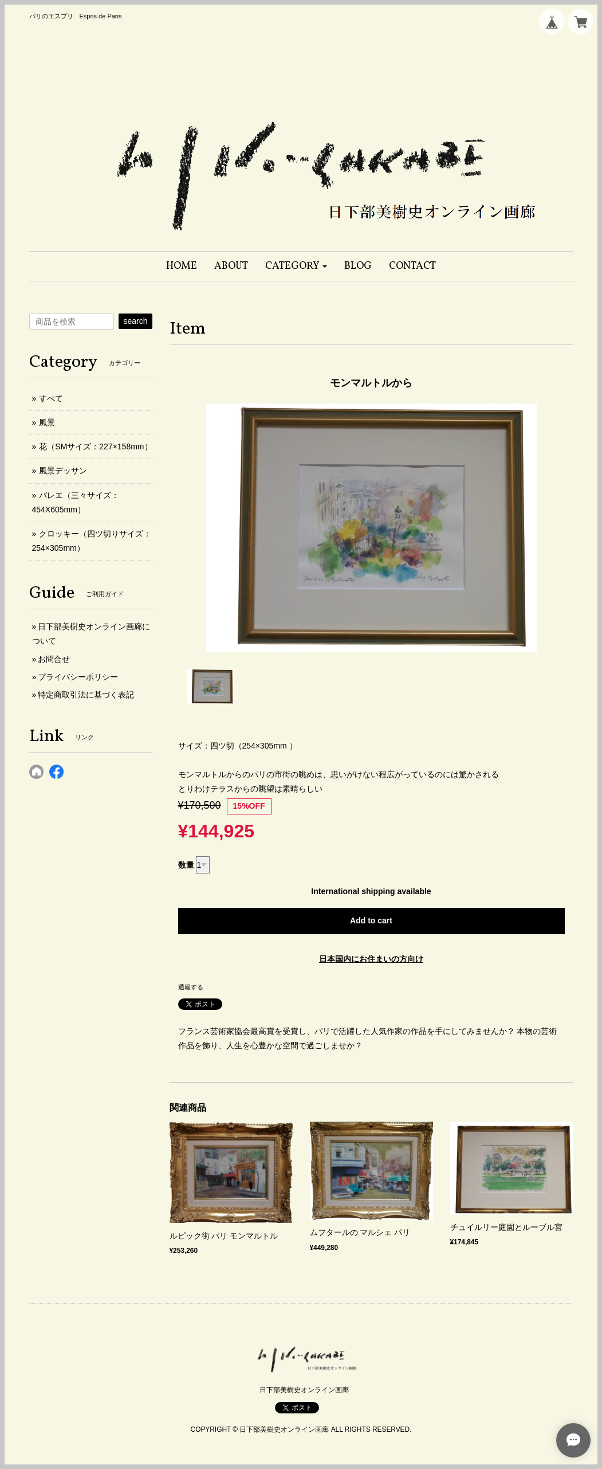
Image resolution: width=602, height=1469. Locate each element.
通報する (190, 987)
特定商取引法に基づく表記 (86, 694)
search (135, 321)
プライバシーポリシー (78, 676)
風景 (47, 422)
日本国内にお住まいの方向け (371, 958)
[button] (296, 266)
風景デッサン (63, 470)
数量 (186, 864)
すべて (51, 398)
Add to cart (371, 920)
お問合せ (54, 659)
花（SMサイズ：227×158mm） (95, 446)
